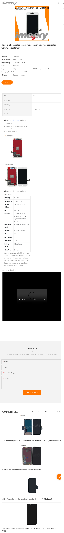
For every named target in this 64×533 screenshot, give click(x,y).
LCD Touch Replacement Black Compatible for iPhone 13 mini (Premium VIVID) (30, 529)
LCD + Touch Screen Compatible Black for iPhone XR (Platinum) (27, 499)
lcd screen (15, 120)
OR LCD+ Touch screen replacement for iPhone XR (21, 470)
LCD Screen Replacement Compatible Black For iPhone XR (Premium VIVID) (31, 440)
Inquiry (7, 82)
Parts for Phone (37, 412)
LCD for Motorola (49, 412)
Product (59, 412)
